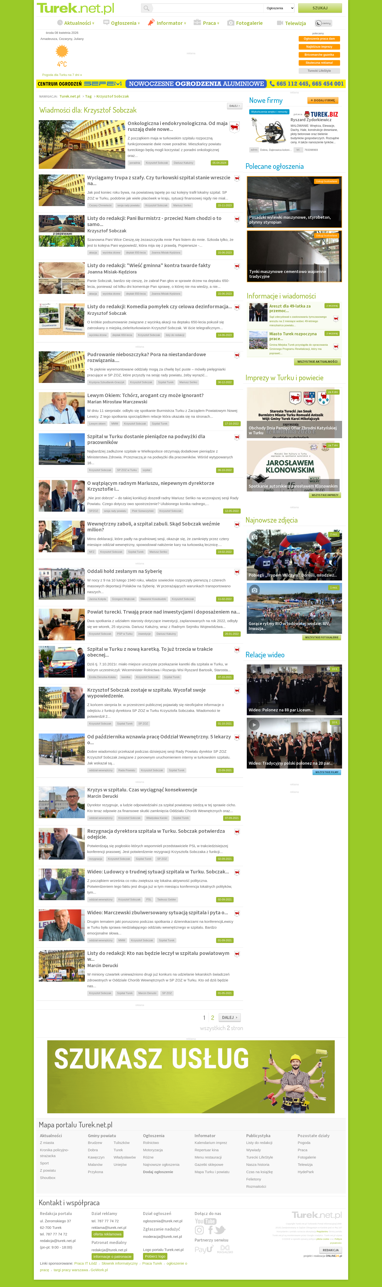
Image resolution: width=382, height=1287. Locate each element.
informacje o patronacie (113, 1256)
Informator (170, 22)
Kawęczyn (96, 1157)
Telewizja (295, 23)
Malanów (95, 1164)
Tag (88, 96)
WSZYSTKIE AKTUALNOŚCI (317, 361)
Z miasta (47, 1143)
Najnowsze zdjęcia (272, 519)
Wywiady (253, 1150)
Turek (118, 1150)
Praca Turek (152, 1263)
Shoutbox (47, 1178)
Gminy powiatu (102, 1135)
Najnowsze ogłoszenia (161, 1164)
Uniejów (120, 1164)
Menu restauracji (208, 1157)
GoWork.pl (99, 1270)
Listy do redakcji (259, 1143)
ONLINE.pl (334, 1255)
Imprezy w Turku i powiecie (285, 377)
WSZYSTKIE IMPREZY (325, 495)
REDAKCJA (331, 1250)
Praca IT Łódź (85, 1263)
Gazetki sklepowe (209, 1164)
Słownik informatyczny (120, 1263)
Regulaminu (322, 1231)
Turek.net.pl (69, 96)
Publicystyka (258, 1135)
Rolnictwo (151, 1143)
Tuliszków (121, 1143)
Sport (44, 1163)
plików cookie (322, 1239)
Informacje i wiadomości (281, 295)
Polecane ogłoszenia (275, 166)
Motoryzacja (153, 1150)
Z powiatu (48, 1170)
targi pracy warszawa (71, 1270)
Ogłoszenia (123, 22)
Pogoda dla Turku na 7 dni (62, 75)
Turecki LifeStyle (259, 1157)
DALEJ (233, 106)
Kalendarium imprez (211, 1143)
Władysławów (125, 1157)
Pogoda (304, 1143)
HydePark (306, 1172)
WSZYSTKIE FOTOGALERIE (321, 637)
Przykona (95, 1172)
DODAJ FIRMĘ (324, 100)
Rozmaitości (256, 1186)
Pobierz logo (155, 1256)
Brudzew (95, 1143)
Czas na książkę (259, 1172)
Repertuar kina (207, 1150)
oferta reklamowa (108, 1234)
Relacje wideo (265, 654)
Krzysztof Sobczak (112, 96)
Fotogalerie (249, 22)
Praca (209, 22)
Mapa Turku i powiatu (212, 1172)
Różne (148, 1157)
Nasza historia (257, 1164)
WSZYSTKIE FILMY (326, 772)
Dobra (93, 1150)
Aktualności (77, 22)
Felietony (253, 1179)
